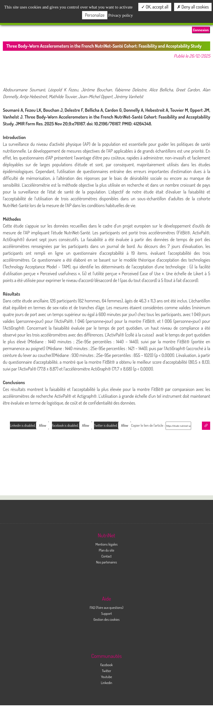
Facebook (106, 664)
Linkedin (106, 682)
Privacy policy (120, 15)
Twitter (106, 670)
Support (106, 613)
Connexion (201, 30)
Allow (124, 425)
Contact (106, 556)
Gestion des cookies (106, 619)
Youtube (106, 676)
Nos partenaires (106, 562)
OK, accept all (154, 7)
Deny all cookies (193, 7)
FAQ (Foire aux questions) (106, 607)
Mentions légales (106, 544)
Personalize (95, 15)
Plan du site (106, 550)
